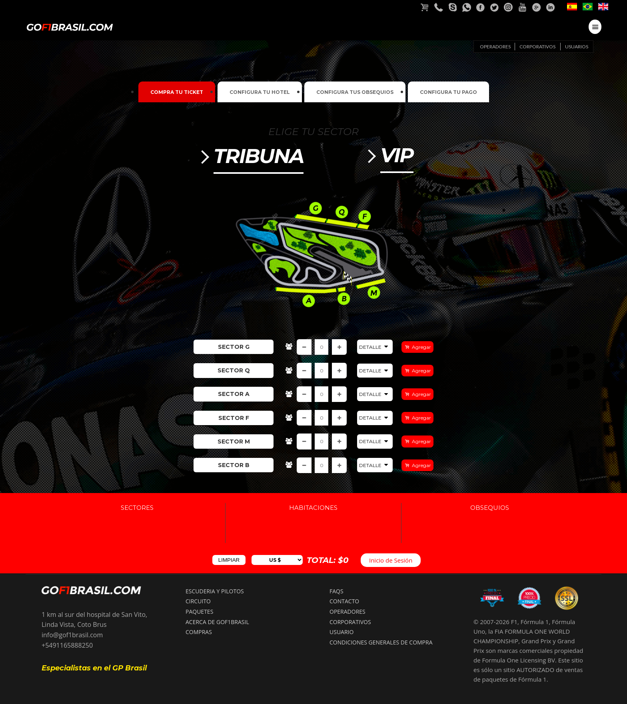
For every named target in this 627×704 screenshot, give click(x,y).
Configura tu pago (448, 92)
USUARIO (341, 632)
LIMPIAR (229, 560)
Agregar (421, 347)
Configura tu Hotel (260, 92)
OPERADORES (347, 611)
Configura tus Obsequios (354, 92)
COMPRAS (199, 632)
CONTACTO (344, 601)
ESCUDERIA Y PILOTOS (215, 591)
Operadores (495, 47)
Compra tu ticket (176, 92)
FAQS (336, 591)
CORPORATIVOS (350, 622)
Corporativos (537, 47)
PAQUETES (199, 611)
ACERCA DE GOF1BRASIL (217, 622)
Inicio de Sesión (390, 560)
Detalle (374, 347)
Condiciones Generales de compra (381, 642)
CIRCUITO (198, 601)
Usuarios (576, 47)
